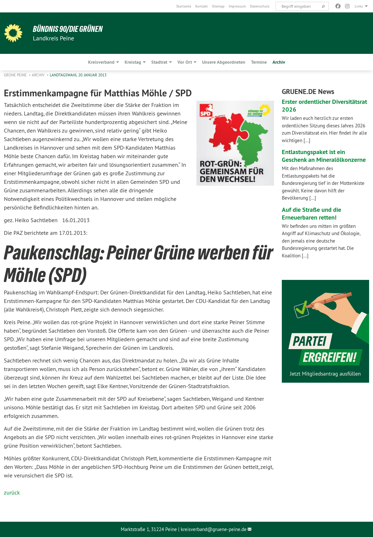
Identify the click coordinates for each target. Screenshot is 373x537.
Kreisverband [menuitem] (101, 62)
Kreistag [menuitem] (133, 62)
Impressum (237, 6)
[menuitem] (183, 6)
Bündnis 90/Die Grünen (68, 29)
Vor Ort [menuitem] (184, 62)
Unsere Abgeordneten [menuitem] (223, 62)
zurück (12, 492)
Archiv (39, 74)
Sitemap (218, 6)
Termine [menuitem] (259, 62)
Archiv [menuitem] (278, 62)
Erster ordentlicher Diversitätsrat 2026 (324, 105)
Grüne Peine (16, 74)
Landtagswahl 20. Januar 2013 (78, 74)
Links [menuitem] (359, 6)
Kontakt (201, 6)
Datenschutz (259, 6)
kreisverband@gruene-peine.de (214, 529)
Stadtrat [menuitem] (159, 62)
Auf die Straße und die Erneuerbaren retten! (311, 213)
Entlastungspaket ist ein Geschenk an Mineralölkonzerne (324, 156)
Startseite (183, 6)
